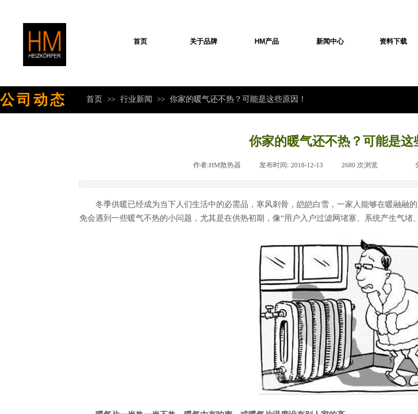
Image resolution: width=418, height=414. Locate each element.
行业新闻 (136, 98)
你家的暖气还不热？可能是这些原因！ (238, 98)
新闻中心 (330, 41)
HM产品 (267, 41)
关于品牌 (203, 41)
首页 (140, 41)
